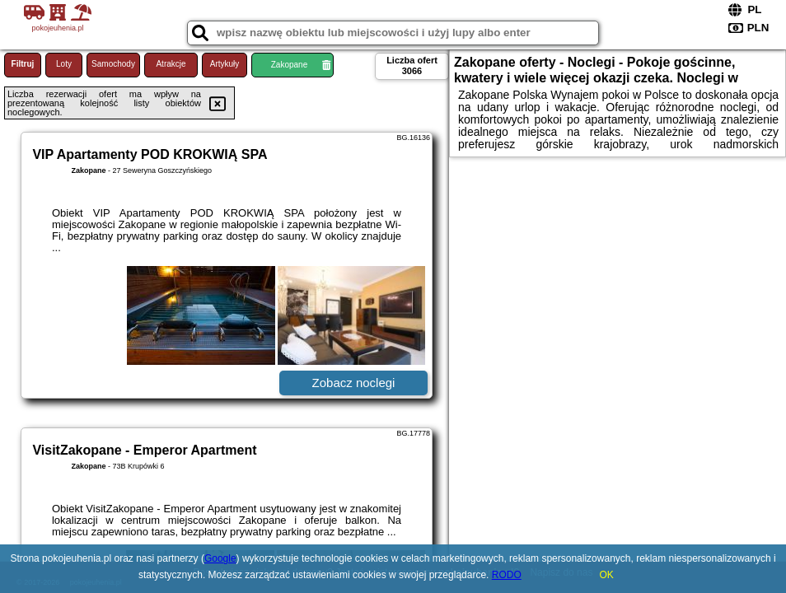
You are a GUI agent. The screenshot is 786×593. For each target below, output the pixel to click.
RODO (507, 575)
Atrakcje (170, 63)
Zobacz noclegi (353, 383)
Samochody (113, 63)
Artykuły (225, 63)
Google (220, 558)
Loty (64, 63)
